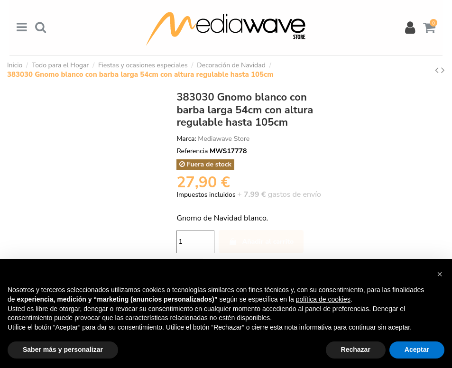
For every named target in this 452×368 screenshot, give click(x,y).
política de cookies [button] (323, 299)
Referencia (192, 151)
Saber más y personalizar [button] (63, 349)
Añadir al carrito (261, 241)
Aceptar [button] (417, 349)
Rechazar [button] (355, 349)
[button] (439, 274)
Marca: (186, 138)
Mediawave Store (223, 138)
